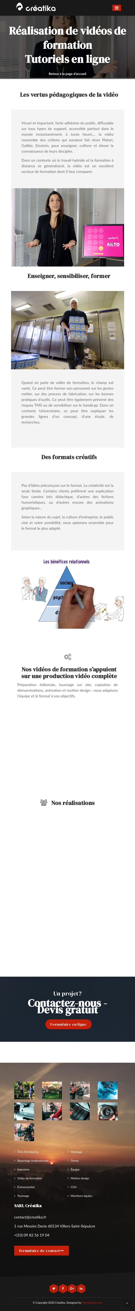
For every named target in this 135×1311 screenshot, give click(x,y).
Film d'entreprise (28, 1152)
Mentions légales (82, 1196)
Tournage (23, 1196)
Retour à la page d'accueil (67, 74)
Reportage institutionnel (32, 1160)
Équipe (75, 1169)
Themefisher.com (92, 1302)
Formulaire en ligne (68, 1024)
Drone (75, 1160)
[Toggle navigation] (116, 8)
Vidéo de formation (29, 1178)
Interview (23, 1169)
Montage (76, 1152)
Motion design (80, 1178)
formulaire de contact (41, 1250)
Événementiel (26, 1187)
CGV (74, 1187)
